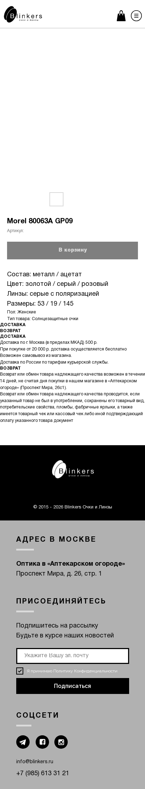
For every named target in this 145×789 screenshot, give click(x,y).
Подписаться (72, 686)
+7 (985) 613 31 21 (42, 774)
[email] (72, 656)
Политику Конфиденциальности (85, 671)
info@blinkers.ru (34, 762)
